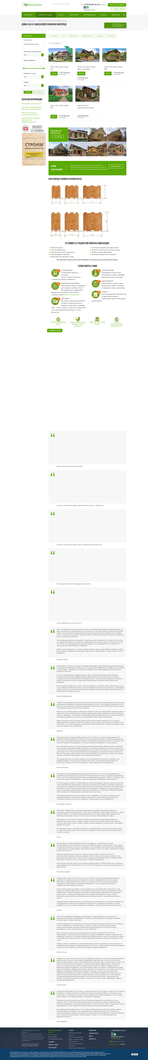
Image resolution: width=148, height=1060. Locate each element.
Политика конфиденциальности (30, 1045)
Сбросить (39, 92)
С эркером (100, 36)
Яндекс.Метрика (59, 1052)
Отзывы (51, 1042)
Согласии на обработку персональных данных (40, 1056)
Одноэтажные (87, 36)
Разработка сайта (114, 1044)
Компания (29, 15)
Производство (89, 15)
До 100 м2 (111, 36)
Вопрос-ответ (53, 1044)
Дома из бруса (28, 36)
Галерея (104, 15)
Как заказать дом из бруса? (32, 103)
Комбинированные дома (31, 44)
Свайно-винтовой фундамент (77, 1048)
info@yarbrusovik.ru (89, 10)
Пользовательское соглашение (30, 1044)
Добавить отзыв (55, 330)
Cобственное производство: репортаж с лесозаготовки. (32, 108)
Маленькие (73, 36)
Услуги (61, 15)
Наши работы (93, 1033)
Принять (134, 1054)
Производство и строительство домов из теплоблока (76, 1044)
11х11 (63, 36)
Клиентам (74, 15)
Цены (91, 1036)
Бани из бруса (28, 40)
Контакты (116, 15)
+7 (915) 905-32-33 (92, 4)
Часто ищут (53, 1047)
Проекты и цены (46, 15)
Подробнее (35, 1055)
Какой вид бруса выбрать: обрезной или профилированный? (31, 120)
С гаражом (54, 36)
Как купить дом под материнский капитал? (30, 113)
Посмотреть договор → (72, 294)
